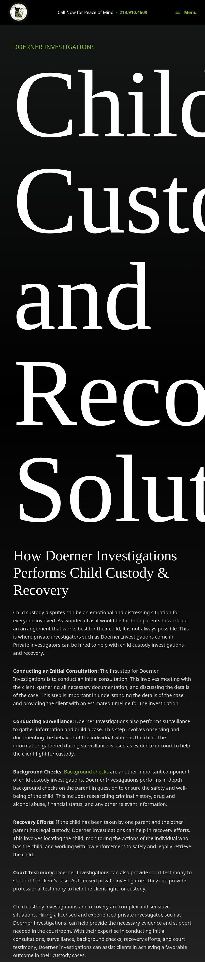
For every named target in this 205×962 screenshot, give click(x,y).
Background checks (86, 771)
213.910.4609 (133, 12)
